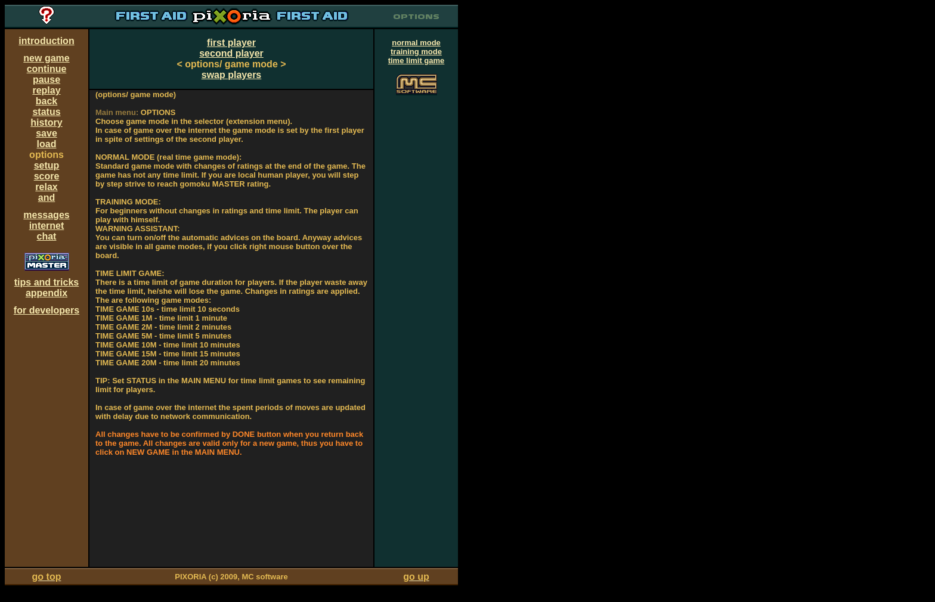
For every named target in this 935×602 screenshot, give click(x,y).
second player (231, 53)
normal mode (416, 42)
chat (47, 236)
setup (47, 165)
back (46, 101)
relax (46, 187)
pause (46, 80)
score (47, 176)
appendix (46, 293)
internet (46, 226)
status (46, 112)
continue (47, 69)
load (47, 144)
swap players (232, 75)
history (46, 122)
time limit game (416, 60)
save (46, 133)
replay (46, 90)
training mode (416, 51)
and (46, 198)
